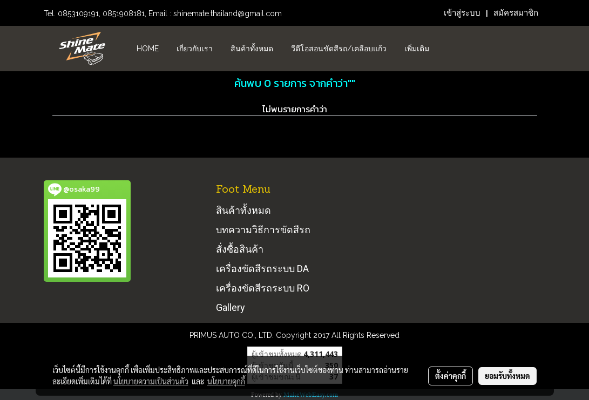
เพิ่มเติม (416, 48)
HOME (148, 48)
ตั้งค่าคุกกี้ (450, 376)
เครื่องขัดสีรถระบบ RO (262, 288)
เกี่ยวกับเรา (195, 48)
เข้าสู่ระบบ (462, 13)
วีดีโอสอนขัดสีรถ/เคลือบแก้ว (339, 48)
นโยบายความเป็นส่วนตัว (150, 381)
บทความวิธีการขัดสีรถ (263, 229)
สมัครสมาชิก (515, 13)
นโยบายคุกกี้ (226, 381)
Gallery (230, 307)
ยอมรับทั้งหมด (507, 376)
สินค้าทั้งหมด (252, 48)
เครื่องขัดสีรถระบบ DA (262, 268)
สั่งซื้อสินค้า (239, 249)
